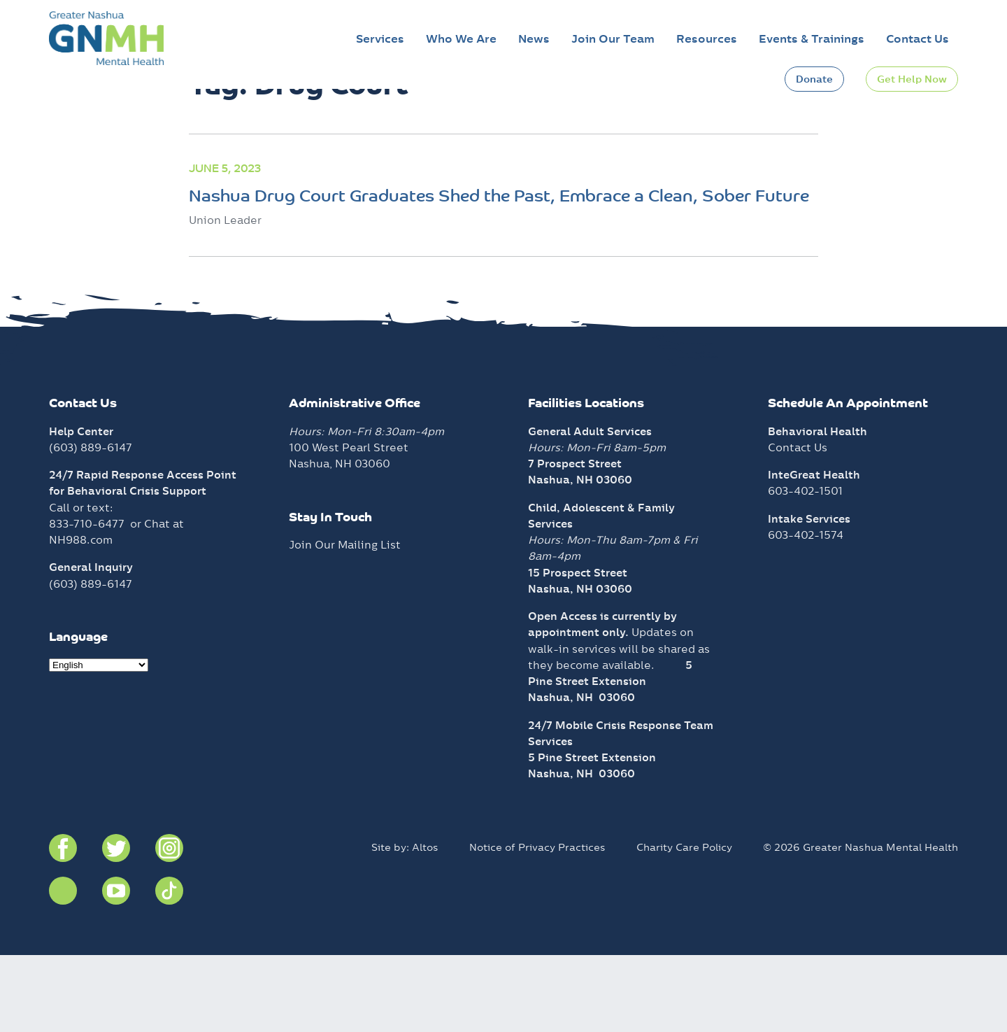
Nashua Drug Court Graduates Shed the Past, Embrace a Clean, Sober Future (499, 274)
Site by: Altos (404, 924)
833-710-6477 (86, 601)
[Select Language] (98, 742)
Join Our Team (613, 38)
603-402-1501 (805, 568)
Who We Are (461, 38)
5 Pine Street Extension (592, 834)
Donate (814, 79)
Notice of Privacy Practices (537, 924)
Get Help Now (912, 79)
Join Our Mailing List (345, 622)
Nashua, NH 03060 (581, 774)
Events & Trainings (811, 38)
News (534, 38)
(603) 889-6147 (90, 524)
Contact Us (917, 38)
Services (380, 38)
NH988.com (81, 617)
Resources (706, 38)
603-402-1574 (805, 612)
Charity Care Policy (684, 924)
